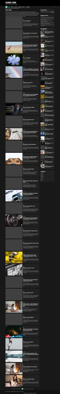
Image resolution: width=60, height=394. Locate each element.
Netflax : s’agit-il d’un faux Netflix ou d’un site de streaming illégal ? (49, 83)
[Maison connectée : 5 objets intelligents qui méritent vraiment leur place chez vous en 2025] (13, 307)
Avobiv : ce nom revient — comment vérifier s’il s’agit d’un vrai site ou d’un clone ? (49, 134)
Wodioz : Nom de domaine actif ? (28, 119)
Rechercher (44, 10)
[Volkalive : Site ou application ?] (13, 319)
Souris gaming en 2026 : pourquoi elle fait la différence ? (47, 17)
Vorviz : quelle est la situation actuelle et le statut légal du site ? (49, 139)
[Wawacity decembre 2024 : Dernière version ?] (13, 245)
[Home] (6, 7)
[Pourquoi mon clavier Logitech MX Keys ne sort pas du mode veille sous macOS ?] (13, 134)
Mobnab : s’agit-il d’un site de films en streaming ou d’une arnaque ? (49, 60)
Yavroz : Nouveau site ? (27, 20)
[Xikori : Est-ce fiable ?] (13, 60)
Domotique (24, 216)
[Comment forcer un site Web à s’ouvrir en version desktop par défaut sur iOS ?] (13, 158)
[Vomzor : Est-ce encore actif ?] (13, 294)
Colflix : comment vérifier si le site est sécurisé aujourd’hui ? (49, 143)
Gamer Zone (10, 2)
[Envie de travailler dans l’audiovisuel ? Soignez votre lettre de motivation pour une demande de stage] (42, 32)
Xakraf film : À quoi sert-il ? (28, 82)
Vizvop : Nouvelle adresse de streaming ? (30, 366)
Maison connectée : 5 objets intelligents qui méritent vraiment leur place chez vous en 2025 (30, 305)
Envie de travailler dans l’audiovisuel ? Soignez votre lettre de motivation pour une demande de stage (49, 32)
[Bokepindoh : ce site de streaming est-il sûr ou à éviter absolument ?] (42, 64)
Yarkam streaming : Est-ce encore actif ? (30, 33)
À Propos (22, 391)
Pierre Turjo (28, 22)
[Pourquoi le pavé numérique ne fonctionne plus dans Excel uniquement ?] (13, 195)
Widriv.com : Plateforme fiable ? (28, 169)
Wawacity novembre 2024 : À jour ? (29, 206)
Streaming (46, 30)
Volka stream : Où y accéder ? (28, 342)
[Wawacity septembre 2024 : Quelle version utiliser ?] (13, 183)
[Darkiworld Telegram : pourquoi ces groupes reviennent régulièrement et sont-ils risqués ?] (42, 120)
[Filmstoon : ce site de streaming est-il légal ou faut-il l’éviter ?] (42, 41)
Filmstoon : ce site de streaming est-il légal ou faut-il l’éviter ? (49, 41)
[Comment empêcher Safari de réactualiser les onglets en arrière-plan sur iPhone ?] (13, 47)
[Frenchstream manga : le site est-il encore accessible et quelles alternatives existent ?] (42, 87)
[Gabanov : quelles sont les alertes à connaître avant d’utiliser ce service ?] (42, 106)
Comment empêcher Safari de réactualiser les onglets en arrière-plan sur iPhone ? (30, 45)
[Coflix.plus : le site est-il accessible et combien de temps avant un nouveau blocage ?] (42, 124)
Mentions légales (7, 391)
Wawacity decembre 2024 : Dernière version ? (31, 243)
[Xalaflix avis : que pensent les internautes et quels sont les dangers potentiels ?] (42, 147)
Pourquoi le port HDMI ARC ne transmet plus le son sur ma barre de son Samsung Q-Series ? (31, 70)
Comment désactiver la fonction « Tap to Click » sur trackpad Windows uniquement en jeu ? (31, 354)
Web (23, 19)
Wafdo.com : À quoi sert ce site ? (28, 267)
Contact (20, 391)
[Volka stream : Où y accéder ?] (13, 344)
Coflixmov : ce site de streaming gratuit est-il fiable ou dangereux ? (49, 78)
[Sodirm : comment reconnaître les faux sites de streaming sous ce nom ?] (42, 110)
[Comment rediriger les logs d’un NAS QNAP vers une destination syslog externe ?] (13, 97)
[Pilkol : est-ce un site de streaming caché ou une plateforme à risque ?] (42, 69)
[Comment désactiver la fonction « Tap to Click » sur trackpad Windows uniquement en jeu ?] (13, 356)
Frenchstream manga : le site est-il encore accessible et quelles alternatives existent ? (49, 88)
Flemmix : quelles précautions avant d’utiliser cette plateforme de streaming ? (49, 157)
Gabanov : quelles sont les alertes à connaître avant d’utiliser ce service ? (49, 106)
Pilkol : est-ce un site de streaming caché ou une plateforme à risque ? (49, 69)
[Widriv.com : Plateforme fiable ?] (13, 171)
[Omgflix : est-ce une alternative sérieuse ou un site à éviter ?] (42, 129)
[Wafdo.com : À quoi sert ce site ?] (13, 270)
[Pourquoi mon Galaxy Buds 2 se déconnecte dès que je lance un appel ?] (13, 331)
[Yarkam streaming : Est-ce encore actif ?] (13, 35)
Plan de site (16, 391)
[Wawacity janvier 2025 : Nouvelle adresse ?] (13, 233)
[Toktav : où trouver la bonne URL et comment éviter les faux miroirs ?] (42, 161)
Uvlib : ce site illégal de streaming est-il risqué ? (49, 46)
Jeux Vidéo (42, 177)
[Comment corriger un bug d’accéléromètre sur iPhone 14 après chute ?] (13, 282)
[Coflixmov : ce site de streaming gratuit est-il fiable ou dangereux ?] (42, 78)
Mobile (23, 43)
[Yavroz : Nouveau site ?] (13, 22)
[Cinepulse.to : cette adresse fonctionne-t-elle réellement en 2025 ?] (42, 166)
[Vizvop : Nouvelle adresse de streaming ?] (13, 368)
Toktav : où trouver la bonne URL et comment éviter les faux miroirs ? (49, 162)
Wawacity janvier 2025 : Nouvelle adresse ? (30, 230)
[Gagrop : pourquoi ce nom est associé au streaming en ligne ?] (42, 55)
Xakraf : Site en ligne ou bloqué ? (29, 107)
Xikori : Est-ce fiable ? (27, 57)
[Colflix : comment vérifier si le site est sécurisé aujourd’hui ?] (42, 143)
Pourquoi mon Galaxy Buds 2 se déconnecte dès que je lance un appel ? (30, 329)
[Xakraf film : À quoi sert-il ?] (13, 84)
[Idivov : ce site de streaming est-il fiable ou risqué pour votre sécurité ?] (42, 152)
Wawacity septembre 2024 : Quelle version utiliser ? (30, 181)
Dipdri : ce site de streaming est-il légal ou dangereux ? (49, 50)
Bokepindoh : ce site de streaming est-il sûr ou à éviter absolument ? (49, 64)
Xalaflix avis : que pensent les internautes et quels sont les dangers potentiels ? (49, 148)
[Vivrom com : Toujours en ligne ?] (13, 381)
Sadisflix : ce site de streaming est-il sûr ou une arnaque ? (49, 37)
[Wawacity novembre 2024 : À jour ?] (13, 208)
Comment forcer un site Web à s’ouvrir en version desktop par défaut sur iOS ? (30, 157)
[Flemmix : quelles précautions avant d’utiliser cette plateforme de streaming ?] (42, 157)
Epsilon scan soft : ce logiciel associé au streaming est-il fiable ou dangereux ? (49, 97)
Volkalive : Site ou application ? (28, 317)
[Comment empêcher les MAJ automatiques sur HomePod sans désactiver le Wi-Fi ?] (13, 220)
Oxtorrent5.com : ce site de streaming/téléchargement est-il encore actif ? (49, 102)
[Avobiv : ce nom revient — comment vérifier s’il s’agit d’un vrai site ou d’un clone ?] (42, 134)
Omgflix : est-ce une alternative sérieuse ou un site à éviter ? (49, 129)
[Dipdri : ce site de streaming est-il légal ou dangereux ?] (42, 50)
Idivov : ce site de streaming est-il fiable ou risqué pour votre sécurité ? (49, 152)
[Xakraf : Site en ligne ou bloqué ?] (13, 109)
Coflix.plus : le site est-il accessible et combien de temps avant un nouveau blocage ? (49, 125)
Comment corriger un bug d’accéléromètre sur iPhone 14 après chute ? (30, 280)
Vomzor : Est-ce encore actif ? (28, 292)
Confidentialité (13, 391)
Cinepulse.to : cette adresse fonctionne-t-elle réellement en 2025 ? (49, 166)
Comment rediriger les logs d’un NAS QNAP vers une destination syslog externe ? (30, 95)
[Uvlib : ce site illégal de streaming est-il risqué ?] (42, 46)
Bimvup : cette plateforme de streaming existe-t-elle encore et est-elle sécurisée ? (49, 116)
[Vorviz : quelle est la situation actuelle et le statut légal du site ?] (42, 138)
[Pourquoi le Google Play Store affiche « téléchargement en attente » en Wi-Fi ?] (13, 257)
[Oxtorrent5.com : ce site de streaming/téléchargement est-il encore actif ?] (42, 101)
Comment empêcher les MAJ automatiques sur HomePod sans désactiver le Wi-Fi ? (30, 218)
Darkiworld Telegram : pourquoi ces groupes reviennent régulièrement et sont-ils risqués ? (49, 120)
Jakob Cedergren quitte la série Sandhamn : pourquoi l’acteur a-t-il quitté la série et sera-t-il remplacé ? (49, 92)
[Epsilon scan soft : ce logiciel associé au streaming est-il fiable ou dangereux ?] (42, 97)
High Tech (24, 67)
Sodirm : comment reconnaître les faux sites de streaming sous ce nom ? (49, 111)
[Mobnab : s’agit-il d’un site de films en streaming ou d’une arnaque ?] (42, 59)
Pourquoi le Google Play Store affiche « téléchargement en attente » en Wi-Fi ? (30, 255)
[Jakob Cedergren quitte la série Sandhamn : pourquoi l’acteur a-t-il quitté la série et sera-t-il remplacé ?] (42, 92)
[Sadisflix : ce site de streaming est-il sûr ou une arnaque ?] (42, 36)
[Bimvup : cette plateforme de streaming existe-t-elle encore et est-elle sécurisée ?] (42, 115)
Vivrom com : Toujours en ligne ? (28, 379)
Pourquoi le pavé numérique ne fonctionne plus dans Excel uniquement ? (30, 194)
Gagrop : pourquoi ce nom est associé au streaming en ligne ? (49, 55)
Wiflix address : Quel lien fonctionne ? (29, 144)
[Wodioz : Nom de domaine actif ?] (13, 121)
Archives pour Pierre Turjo (12, 8)
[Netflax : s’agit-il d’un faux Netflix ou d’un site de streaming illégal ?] (42, 83)
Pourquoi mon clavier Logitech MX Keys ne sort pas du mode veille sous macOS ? (30, 132)
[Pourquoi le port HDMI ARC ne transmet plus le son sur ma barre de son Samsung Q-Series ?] (13, 72)
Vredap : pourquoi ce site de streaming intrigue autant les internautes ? (49, 74)
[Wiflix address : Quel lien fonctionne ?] (13, 146)
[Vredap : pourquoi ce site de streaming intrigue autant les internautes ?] (42, 73)
